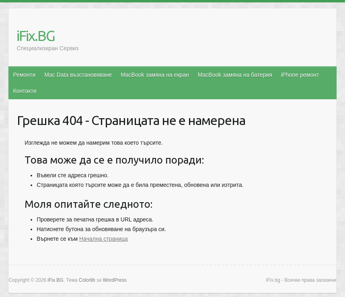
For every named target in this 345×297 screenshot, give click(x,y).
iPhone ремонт (300, 75)
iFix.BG (35, 35)
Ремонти (24, 75)
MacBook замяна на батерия (235, 75)
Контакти (24, 91)
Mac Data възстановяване (78, 75)
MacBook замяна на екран (155, 75)
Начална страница (103, 239)
